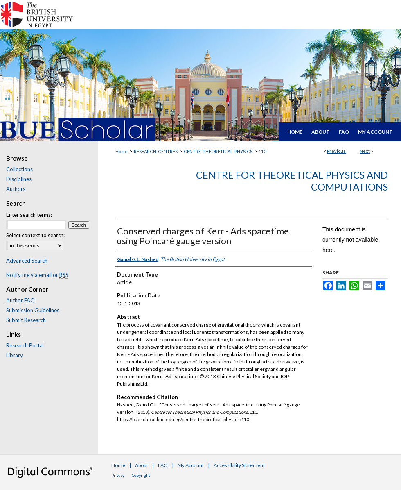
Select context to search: (35, 235)
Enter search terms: (29, 214)
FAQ (163, 465)
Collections (19, 169)
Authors (15, 189)
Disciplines (19, 179)
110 (262, 151)
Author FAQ (20, 300)
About (141, 465)
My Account (191, 465)
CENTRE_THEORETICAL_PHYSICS (218, 151)
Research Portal (25, 345)
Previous (336, 151)
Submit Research (26, 320)
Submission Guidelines (32, 310)
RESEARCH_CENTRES (156, 151)
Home (121, 151)
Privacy (117, 475)
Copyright (141, 475)
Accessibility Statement (239, 465)
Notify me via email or (37, 275)
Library (14, 355)
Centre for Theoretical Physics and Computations (292, 181)
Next (365, 151)
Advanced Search (26, 260)
